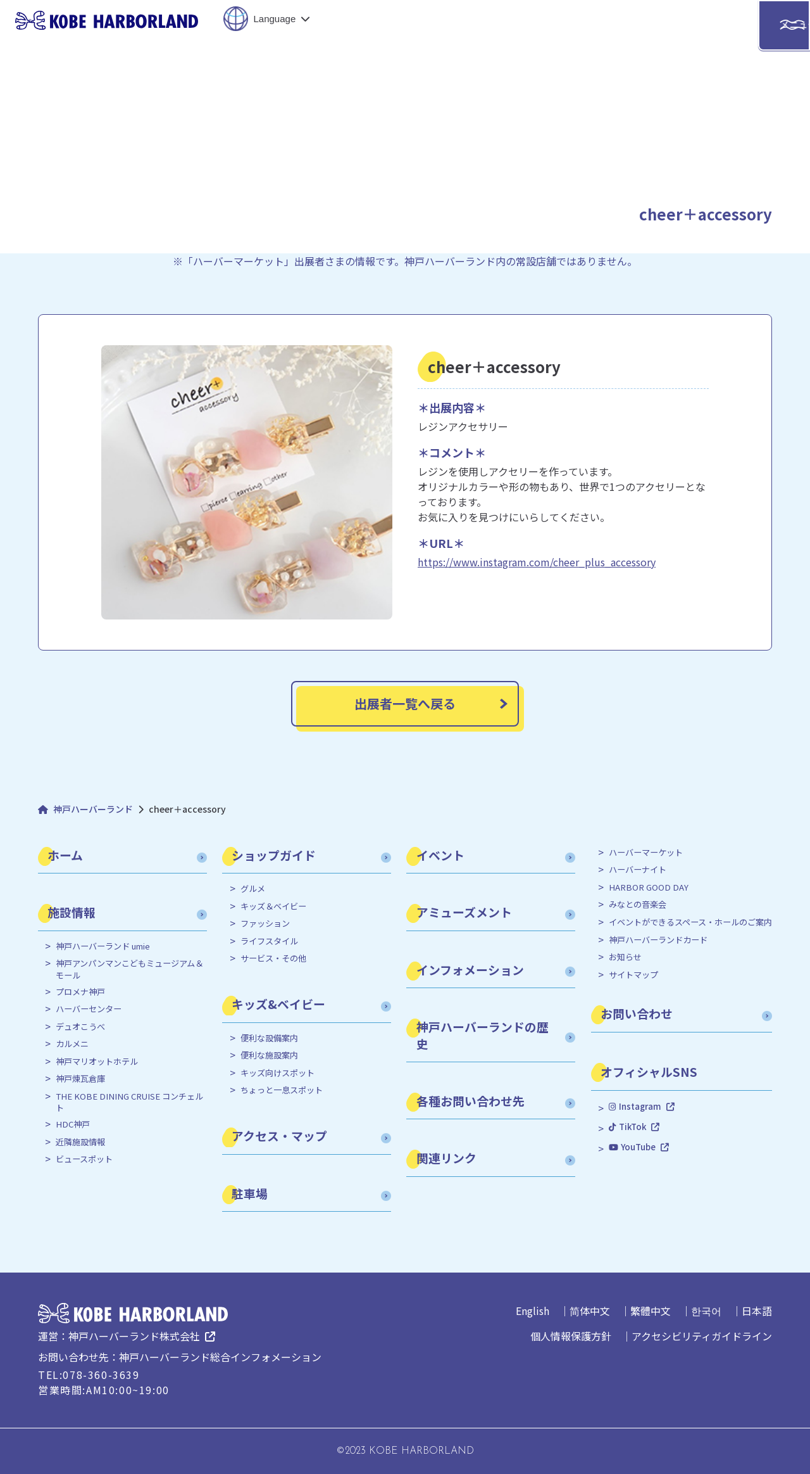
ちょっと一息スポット (281, 1090)
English (532, 1310)
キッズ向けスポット (277, 1073)
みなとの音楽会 (637, 904)
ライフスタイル (269, 941)
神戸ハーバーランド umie (103, 946)
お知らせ (625, 957)
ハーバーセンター (89, 1009)
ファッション (265, 923)
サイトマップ (633, 975)
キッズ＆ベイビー (273, 906)
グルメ (252, 888)
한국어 (706, 1310)
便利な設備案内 (269, 1038)
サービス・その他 (273, 958)
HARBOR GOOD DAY (648, 887)
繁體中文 (650, 1310)
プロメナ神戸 (80, 992)
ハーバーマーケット (646, 852)
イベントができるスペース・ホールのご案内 (690, 922)
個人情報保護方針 (570, 1336)
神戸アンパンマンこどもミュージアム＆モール (129, 969)
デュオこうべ (80, 1026)
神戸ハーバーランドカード (658, 940)
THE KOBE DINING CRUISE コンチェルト (129, 1102)
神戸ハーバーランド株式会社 (134, 1336)
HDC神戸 (73, 1124)
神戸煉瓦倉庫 (80, 1078)
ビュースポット (84, 1159)
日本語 (757, 1310)
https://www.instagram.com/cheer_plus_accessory (537, 561)
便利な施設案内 (269, 1055)
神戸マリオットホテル (97, 1061)
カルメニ (72, 1044)
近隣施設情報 (80, 1142)
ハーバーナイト (637, 869)
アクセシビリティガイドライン (702, 1336)
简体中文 (590, 1310)
